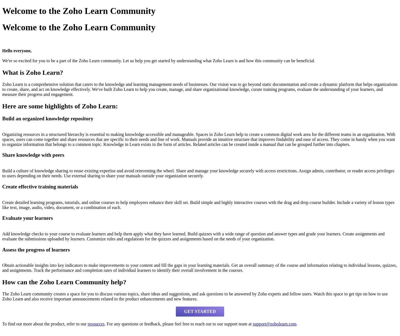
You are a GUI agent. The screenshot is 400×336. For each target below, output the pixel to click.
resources (96, 324)
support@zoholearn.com (274, 324)
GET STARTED (200, 311)
